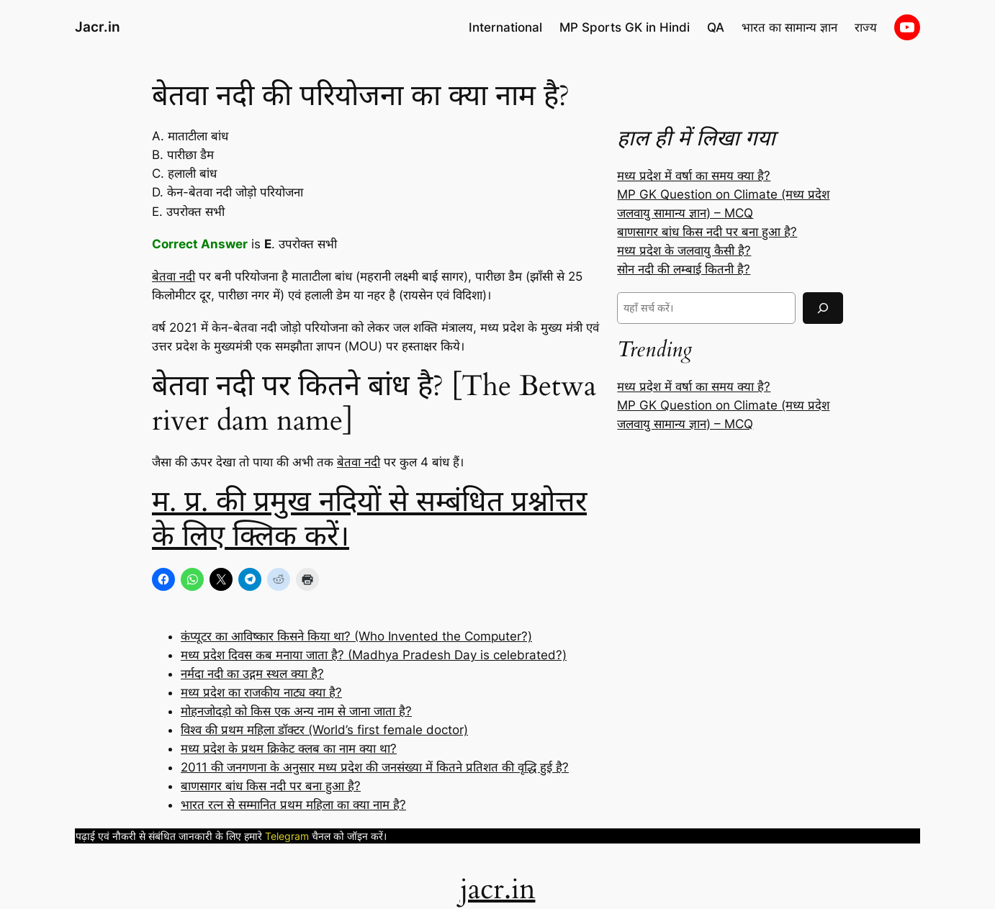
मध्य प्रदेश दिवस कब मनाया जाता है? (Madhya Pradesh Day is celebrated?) (374, 655)
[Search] (823, 307)
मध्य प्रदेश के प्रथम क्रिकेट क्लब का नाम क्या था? (289, 748)
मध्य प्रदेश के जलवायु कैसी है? (684, 250)
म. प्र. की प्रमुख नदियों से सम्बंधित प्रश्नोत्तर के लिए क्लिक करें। (369, 519)
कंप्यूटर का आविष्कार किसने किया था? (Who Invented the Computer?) (356, 636)
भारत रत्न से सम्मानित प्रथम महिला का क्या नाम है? (293, 804)
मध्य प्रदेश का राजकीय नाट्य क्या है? (261, 692)
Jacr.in (97, 26)
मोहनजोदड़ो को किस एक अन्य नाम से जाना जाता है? (296, 711)
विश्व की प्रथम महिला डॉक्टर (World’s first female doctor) (324, 730)
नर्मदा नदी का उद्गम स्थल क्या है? (252, 673)
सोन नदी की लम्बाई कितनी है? (683, 269)
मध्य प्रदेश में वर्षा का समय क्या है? (693, 175)
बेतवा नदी (173, 276)
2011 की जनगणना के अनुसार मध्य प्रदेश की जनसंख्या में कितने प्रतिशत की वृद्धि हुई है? (375, 767)
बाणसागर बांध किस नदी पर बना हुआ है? (271, 786)
